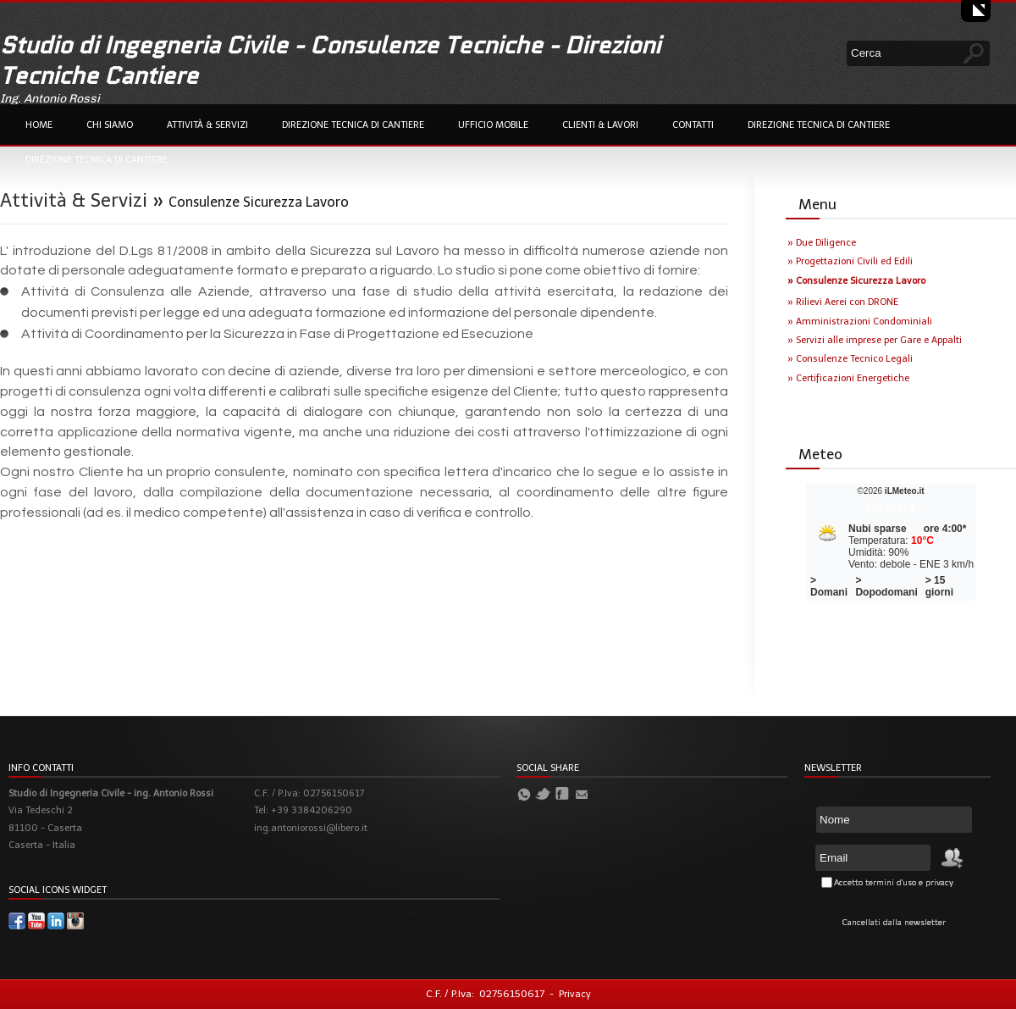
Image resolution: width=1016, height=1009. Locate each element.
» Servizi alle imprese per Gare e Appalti (874, 340)
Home (38, 124)
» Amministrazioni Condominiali (859, 321)
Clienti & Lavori (600, 124)
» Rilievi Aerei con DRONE (842, 302)
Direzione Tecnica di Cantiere (353, 124)
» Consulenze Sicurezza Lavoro (856, 280)
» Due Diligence (821, 242)
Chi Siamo (109, 124)
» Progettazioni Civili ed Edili (850, 261)
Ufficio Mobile (493, 124)
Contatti (693, 124)
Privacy (575, 994)
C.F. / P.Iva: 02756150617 (485, 994)
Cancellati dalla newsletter (894, 923)
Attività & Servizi (207, 124)
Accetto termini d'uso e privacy (893, 883)
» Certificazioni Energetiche (848, 378)
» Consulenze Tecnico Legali (850, 358)
